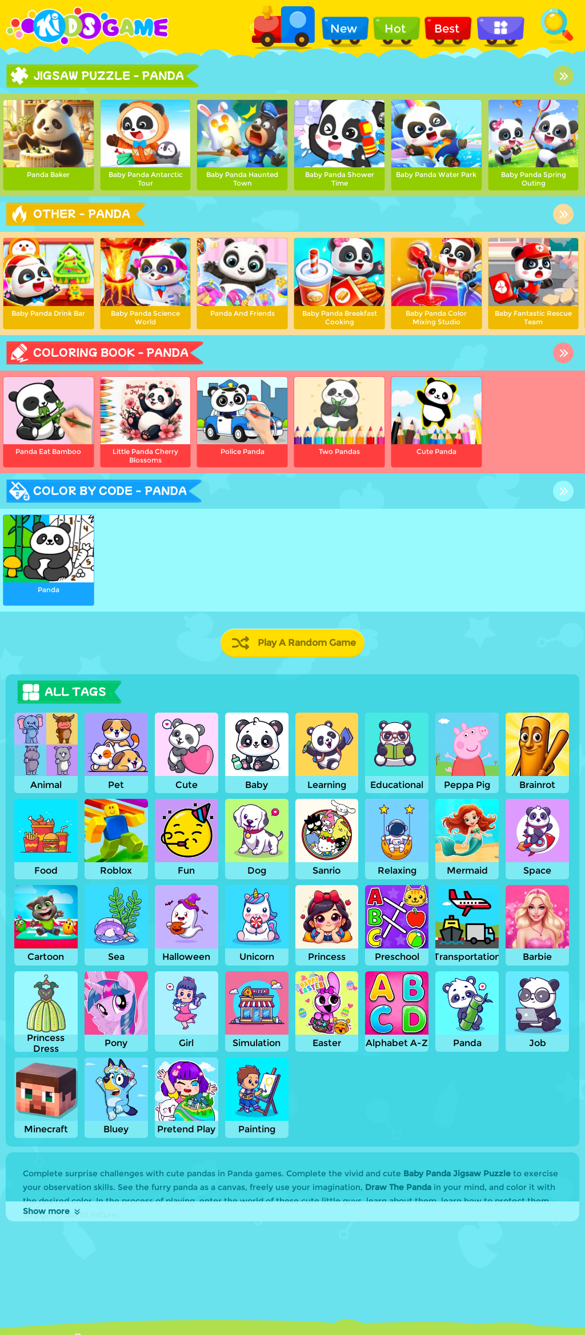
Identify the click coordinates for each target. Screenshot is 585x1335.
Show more (52, 1211)
